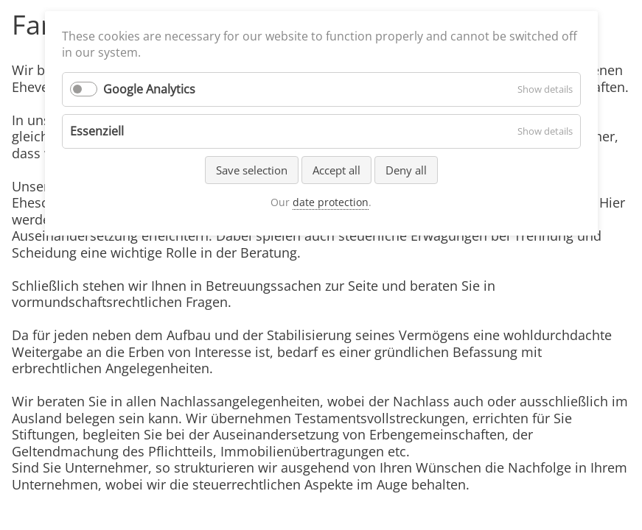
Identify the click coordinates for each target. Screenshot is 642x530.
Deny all (406, 170)
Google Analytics (149, 89)
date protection (331, 202)
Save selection (251, 170)
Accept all (336, 170)
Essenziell (97, 131)
